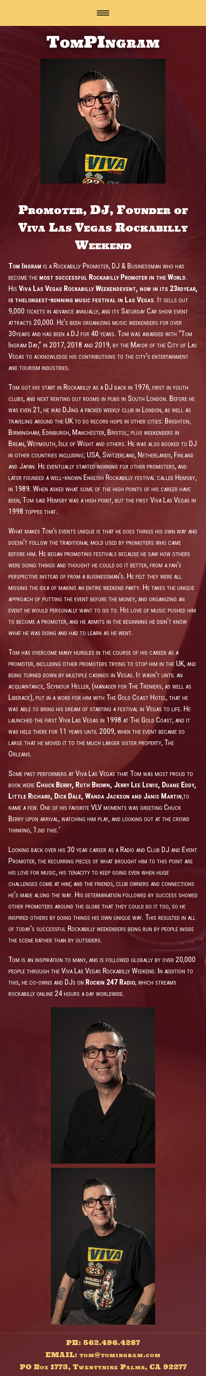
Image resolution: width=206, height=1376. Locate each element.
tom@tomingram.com (120, 1354)
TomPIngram (103, 41)
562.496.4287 (111, 1342)
